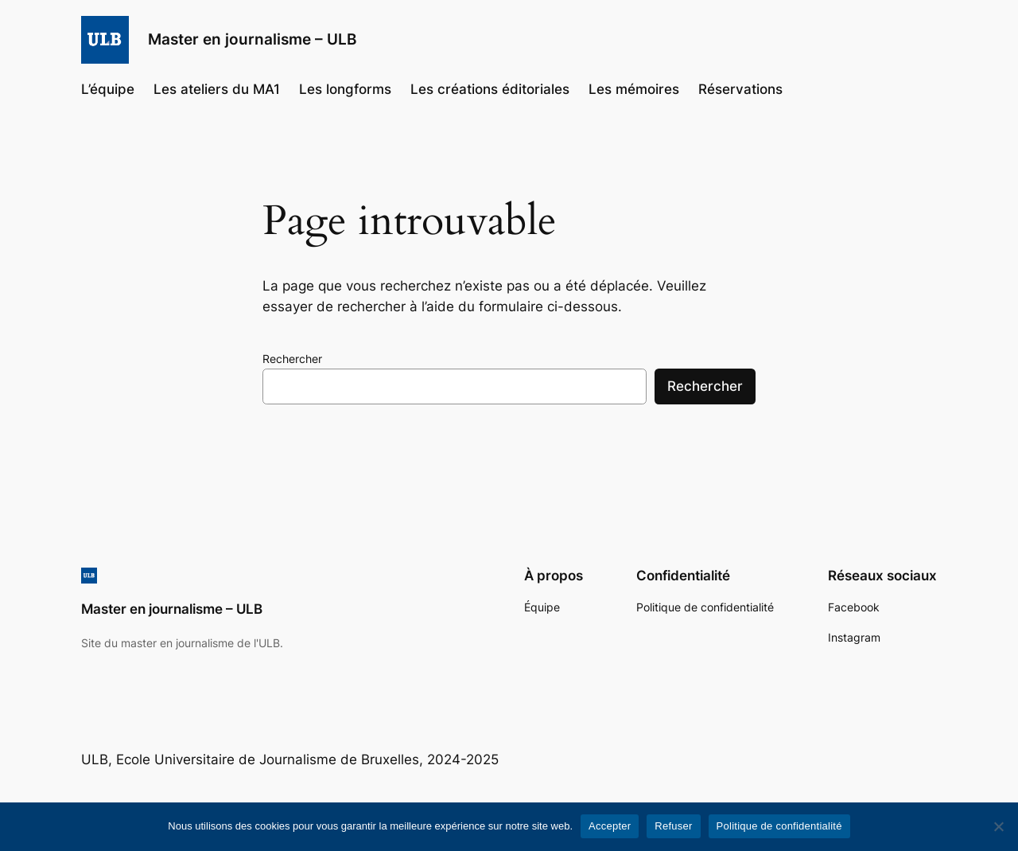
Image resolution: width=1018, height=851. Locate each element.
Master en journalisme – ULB (252, 39)
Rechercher (292, 358)
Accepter (610, 826)
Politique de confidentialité (779, 826)
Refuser (673, 826)
